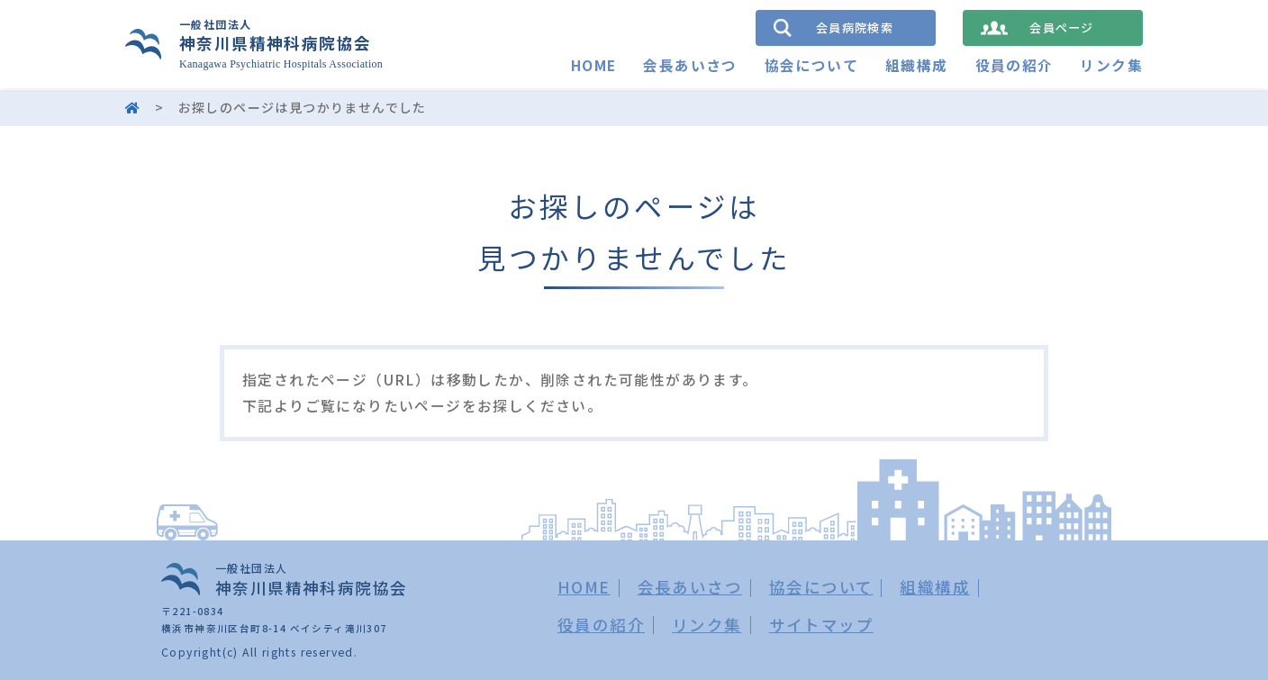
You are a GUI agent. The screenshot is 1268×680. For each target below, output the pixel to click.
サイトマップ (821, 624)
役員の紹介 (1013, 66)
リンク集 (1111, 66)
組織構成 (916, 66)
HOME (593, 66)
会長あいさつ (690, 66)
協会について (810, 66)
